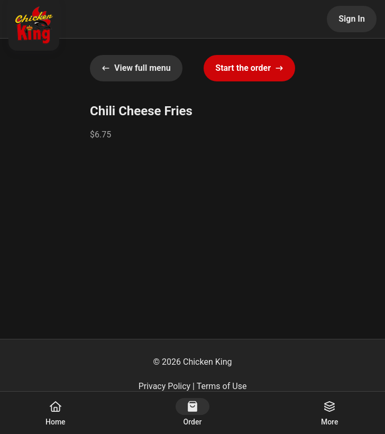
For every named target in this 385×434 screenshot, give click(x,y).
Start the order (249, 68)
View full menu (136, 68)
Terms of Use (222, 386)
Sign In (351, 19)
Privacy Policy (165, 386)
